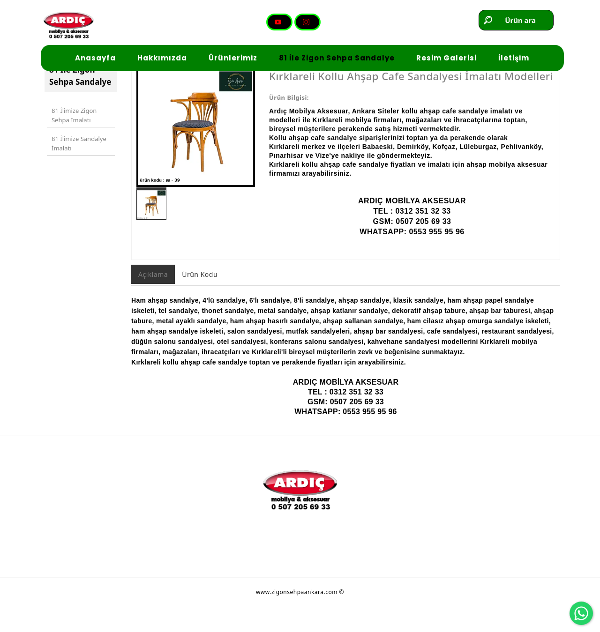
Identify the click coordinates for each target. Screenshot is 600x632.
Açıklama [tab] (153, 300)
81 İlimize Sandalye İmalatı (77, 162)
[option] (195, 153)
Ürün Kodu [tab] (200, 300)
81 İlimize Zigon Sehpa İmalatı (72, 139)
